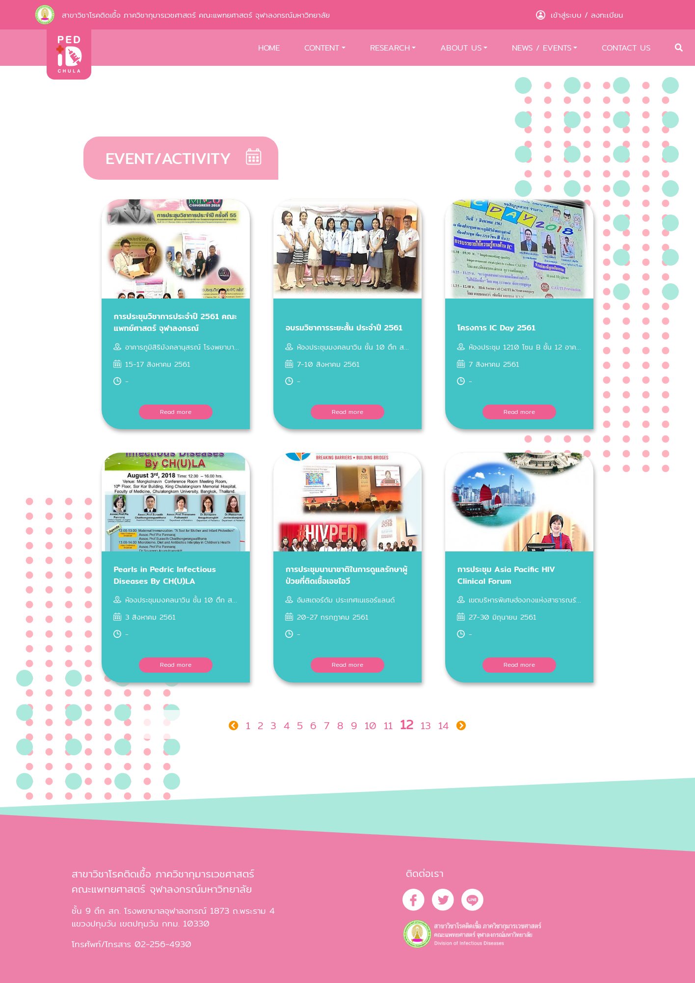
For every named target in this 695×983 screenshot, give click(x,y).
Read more (175, 411)
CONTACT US (626, 47)
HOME (269, 47)
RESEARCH (390, 47)
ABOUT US (460, 47)
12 (406, 724)
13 (426, 725)
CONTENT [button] (321, 47)
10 (370, 725)
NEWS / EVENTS (541, 47)
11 (388, 725)
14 (443, 725)
